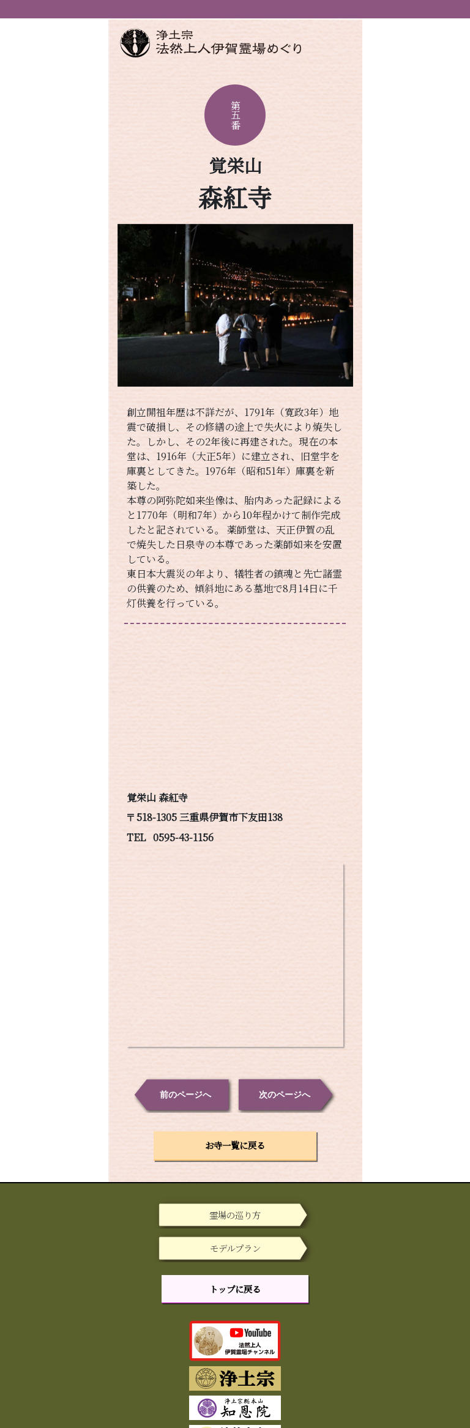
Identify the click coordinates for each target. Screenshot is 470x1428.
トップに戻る (235, 1288)
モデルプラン (235, 1247)
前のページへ (185, 1094)
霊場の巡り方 (235, 1214)
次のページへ (284, 1094)
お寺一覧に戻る (235, 1145)
